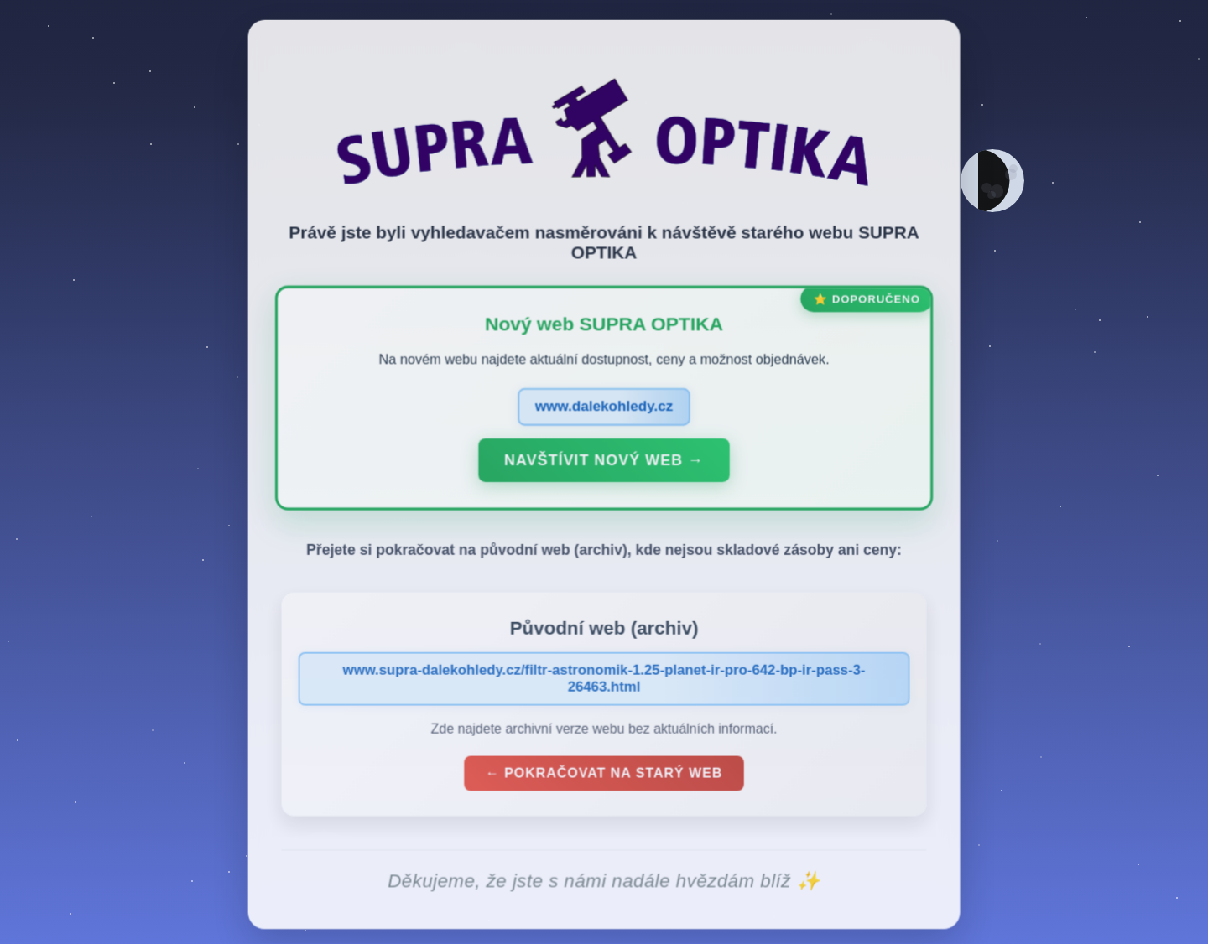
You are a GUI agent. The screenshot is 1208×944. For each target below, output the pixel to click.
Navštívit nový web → (603, 463)
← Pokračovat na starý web (604, 777)
